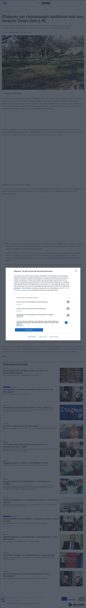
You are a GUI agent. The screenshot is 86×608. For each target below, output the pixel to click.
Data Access (43, 336)
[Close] (77, 271)
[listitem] (43, 298)
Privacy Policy (54, 336)
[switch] (67, 302)
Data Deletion (32, 336)
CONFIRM (29, 330)
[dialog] (43, 304)
